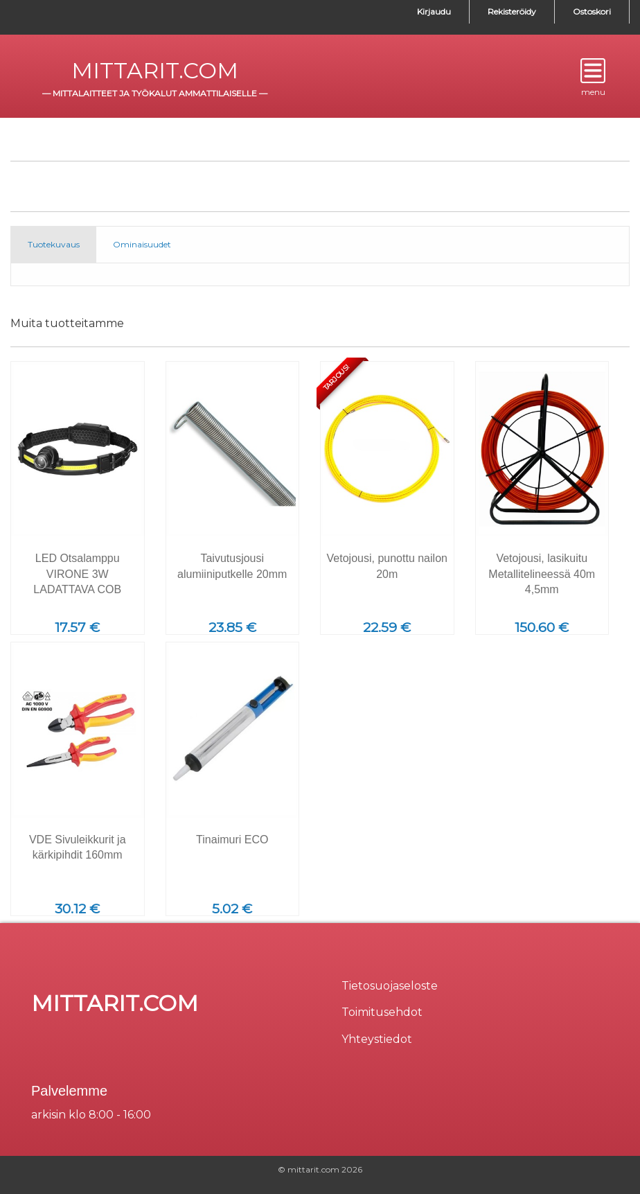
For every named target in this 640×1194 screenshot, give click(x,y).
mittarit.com (154, 70)
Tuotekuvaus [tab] (54, 244)
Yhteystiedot (376, 1039)
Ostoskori (592, 11)
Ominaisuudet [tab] (142, 244)
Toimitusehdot (382, 1012)
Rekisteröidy (512, 11)
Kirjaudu (434, 11)
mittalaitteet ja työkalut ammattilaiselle (155, 93)
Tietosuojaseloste (389, 985)
